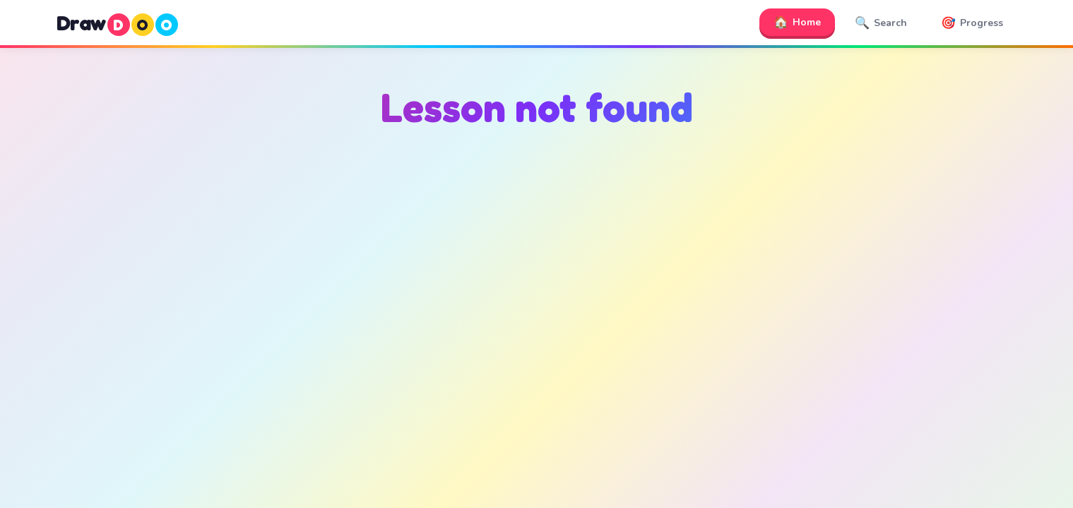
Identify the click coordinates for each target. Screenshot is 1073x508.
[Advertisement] (537, 283)
